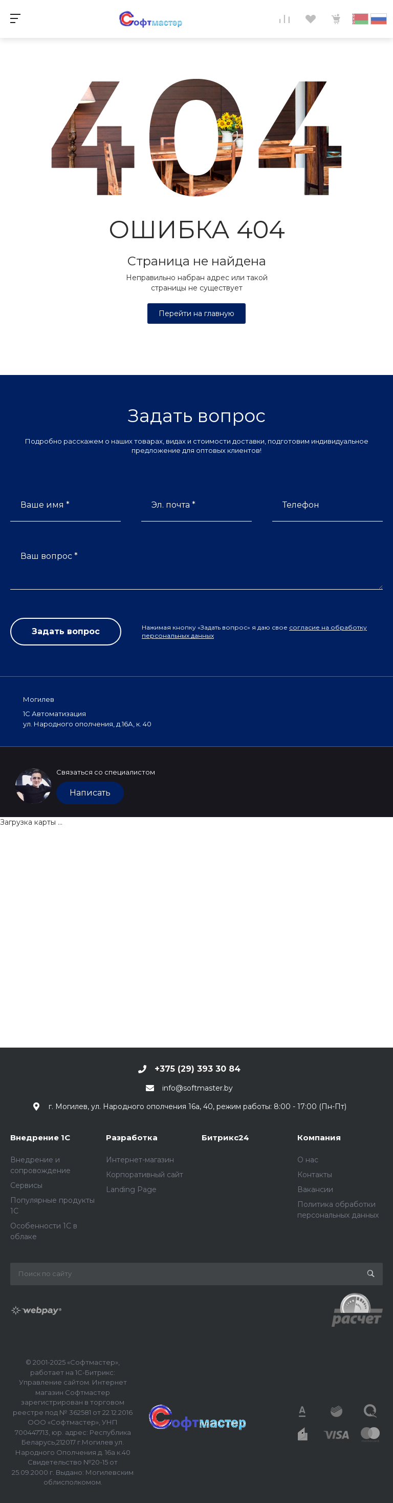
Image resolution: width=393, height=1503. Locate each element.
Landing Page (131, 1189)
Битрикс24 (225, 1137)
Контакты (314, 1174)
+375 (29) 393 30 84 (198, 1069)
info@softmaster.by (197, 1088)
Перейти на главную (196, 313)
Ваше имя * (45, 505)
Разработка (132, 1137)
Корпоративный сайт (144, 1174)
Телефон (300, 505)
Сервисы (26, 1185)
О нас (307, 1159)
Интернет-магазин (140, 1159)
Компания (319, 1137)
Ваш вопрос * (49, 556)
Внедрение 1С (40, 1137)
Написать (90, 793)
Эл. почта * (173, 505)
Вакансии (315, 1189)
